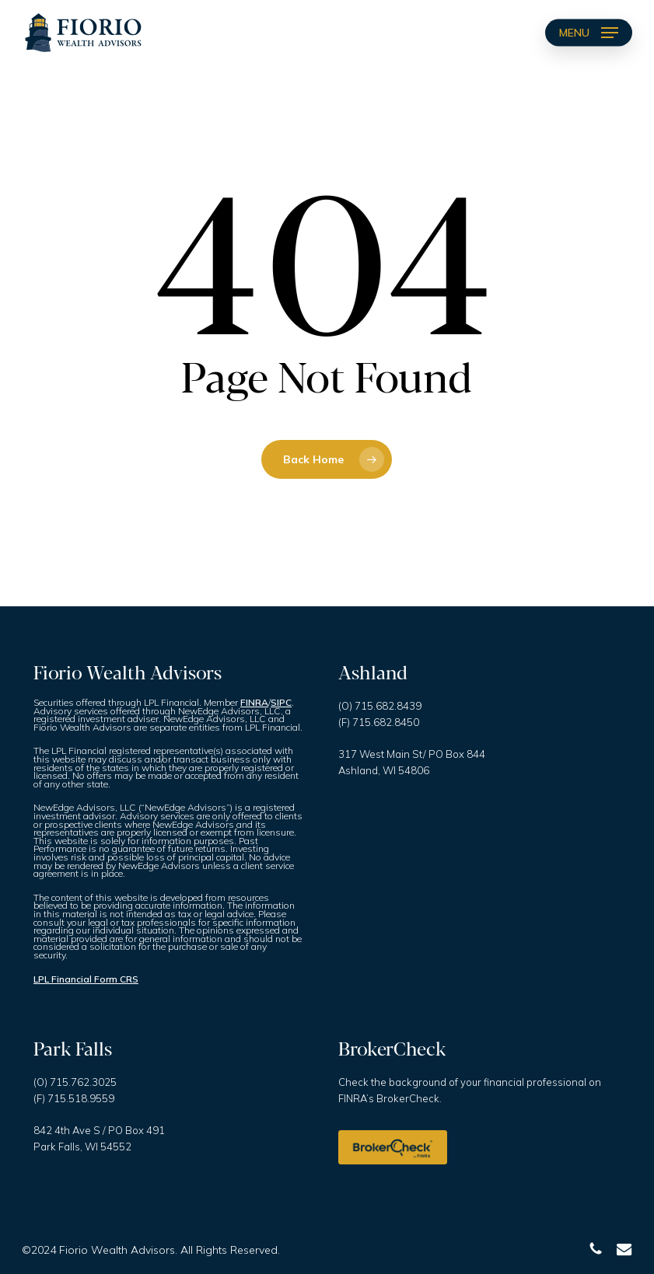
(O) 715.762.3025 (75, 1082)
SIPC (281, 702)
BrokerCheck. (409, 1098)
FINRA (254, 702)
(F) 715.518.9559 (73, 1098)
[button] (588, 32)
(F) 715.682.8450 (378, 722)
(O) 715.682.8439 (379, 706)
